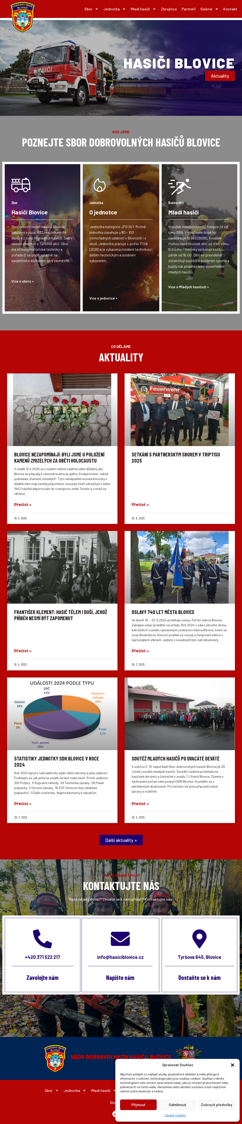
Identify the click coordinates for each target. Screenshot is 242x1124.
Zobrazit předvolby (216, 1105)
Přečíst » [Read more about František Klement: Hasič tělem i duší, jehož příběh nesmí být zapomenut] (22, 651)
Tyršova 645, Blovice (199, 957)
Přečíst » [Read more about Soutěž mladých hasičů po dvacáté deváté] (140, 804)
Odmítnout (177, 1105)
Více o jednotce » (103, 298)
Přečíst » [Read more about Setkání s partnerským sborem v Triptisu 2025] (140, 504)
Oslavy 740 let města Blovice (163, 612)
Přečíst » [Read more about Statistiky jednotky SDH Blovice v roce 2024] (22, 804)
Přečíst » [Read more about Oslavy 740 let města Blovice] (140, 651)
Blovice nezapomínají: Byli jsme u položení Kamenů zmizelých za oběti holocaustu (59, 457)
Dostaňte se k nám (199, 977)
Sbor (91, 9)
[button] (232, 1065)
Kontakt (230, 9)
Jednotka (114, 9)
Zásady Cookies (175, 1115)
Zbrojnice (169, 9)
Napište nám (120, 977)
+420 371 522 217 (42, 957)
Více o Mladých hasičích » (188, 287)
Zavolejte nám (42, 977)
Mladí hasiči (143, 9)
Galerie (209, 9)
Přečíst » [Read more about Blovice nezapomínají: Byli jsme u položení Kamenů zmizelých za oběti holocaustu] (22, 504)
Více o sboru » (22, 281)
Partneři (189, 9)
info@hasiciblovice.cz (120, 957)
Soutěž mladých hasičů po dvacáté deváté (176, 758)
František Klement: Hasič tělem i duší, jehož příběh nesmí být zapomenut (60, 615)
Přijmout (138, 1105)
